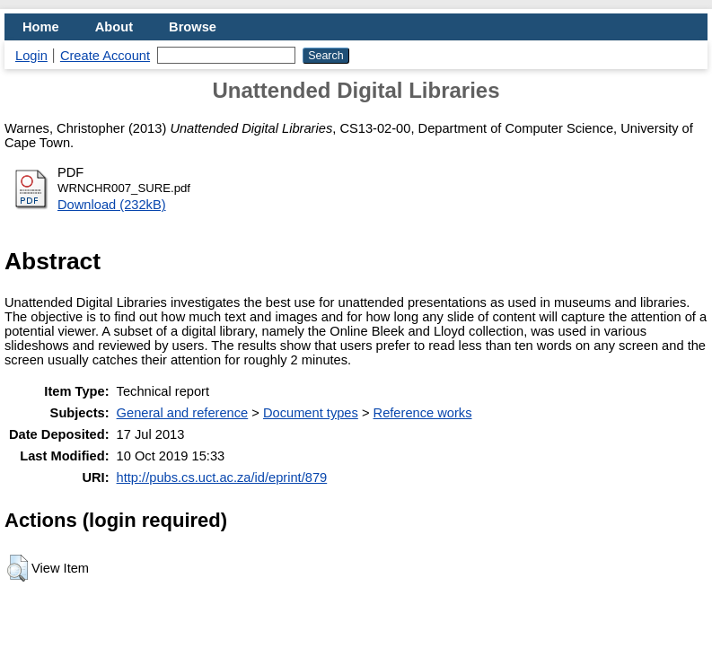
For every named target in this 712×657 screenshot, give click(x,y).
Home (40, 27)
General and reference (183, 413)
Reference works (423, 413)
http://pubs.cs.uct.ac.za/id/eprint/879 (222, 477)
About (114, 27)
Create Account (105, 55)
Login (31, 55)
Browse (192, 27)
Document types (310, 413)
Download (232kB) (111, 204)
